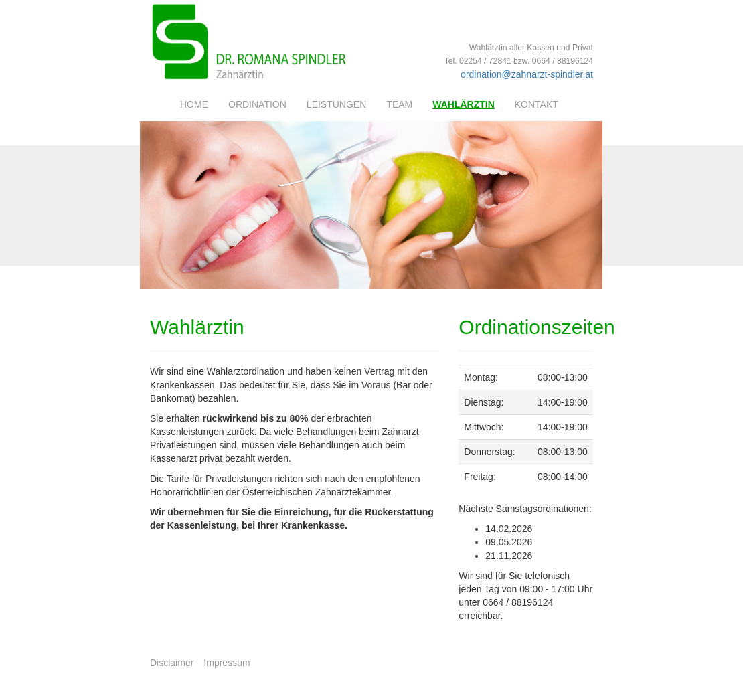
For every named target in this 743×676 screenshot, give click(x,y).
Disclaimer (171, 662)
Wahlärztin (463, 104)
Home (194, 104)
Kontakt (536, 104)
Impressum (226, 662)
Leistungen (336, 104)
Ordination (257, 104)
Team (399, 104)
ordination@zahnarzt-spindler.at (527, 74)
